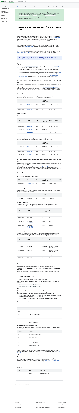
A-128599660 (29, 107)
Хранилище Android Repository (20, 400)
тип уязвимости (46, 87)
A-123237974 (29, 132)
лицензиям (36, 381)
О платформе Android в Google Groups (43, 407)
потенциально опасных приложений (50, 73)
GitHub (16, 410)
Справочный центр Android (62, 400)
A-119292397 (29, 124)
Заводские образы (18, 407)
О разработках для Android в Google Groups (44, 409)
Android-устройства (46, 6)
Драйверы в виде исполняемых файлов (21, 409)
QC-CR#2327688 (30, 226)
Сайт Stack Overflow (61, 409)
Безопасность (29, 23)
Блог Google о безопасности (41, 405)
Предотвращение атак (45, 53)
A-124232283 (29, 129)
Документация (4, 4)
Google (46, 360)
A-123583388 (29, 154)
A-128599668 (29, 109)
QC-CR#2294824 (30, 222)
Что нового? (3, 6)
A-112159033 (29, 183)
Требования (17, 402)
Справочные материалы (66, 6)
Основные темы (28, 6)
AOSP (18, 23)
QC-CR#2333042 (30, 227)
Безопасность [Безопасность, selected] (19, 6)
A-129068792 (29, 126)
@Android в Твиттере (39, 400)
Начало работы (11, 6)
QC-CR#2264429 (30, 215)
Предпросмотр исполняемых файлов (21, 405)
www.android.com (61, 405)
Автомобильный (56, 6)
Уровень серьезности (29, 46)
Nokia (58, 360)
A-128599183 (29, 104)
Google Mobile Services (61, 407)
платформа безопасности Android (23, 52)
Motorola (54, 360)
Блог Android (38, 404)
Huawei (49, 360)
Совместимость (37, 6)
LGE (51, 360)
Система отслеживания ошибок (63, 410)
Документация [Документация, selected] (11, 1)
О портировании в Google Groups (42, 410)
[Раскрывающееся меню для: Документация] (15, 1)
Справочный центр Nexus (62, 404)
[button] (6, 8)
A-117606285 (29, 146)
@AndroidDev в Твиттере (40, 402)
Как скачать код (18, 404)
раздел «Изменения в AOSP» (31, 18)
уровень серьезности (53, 87)
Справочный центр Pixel (62, 402)
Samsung (19, 361)
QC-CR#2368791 (30, 218)
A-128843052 (29, 149)
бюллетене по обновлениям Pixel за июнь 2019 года (37, 58)
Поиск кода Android (22, 1)
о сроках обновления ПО (55, 37)
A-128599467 (29, 151)
